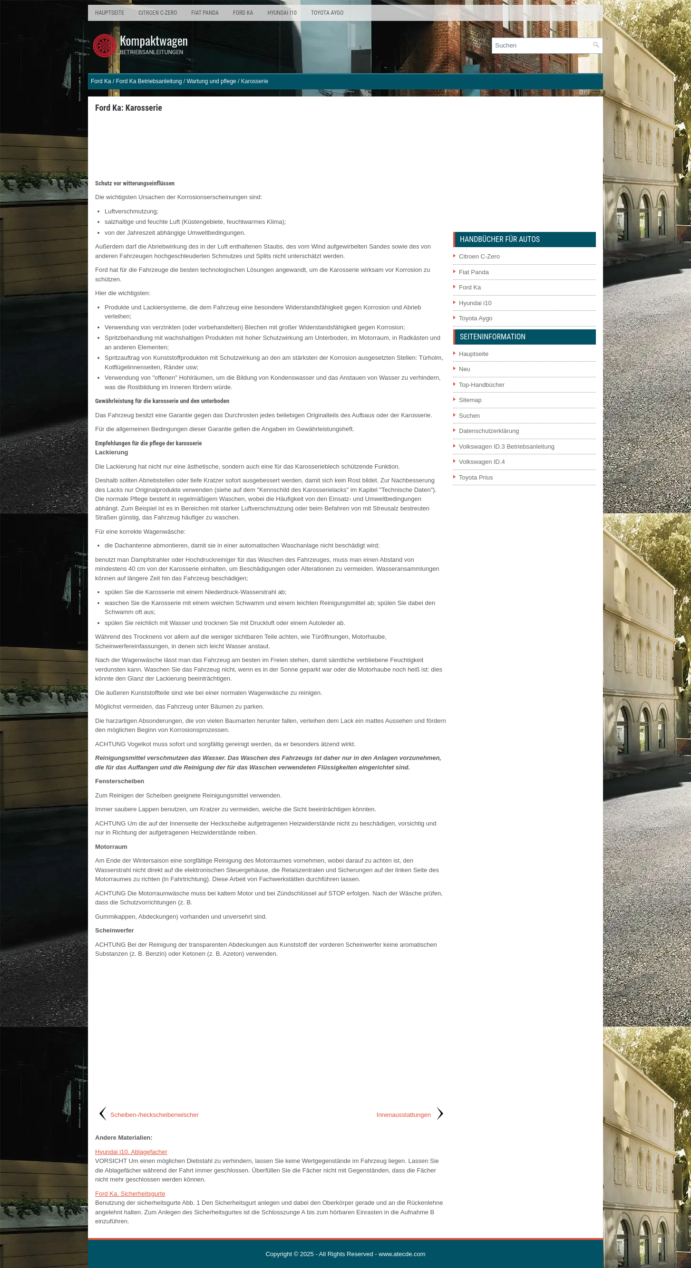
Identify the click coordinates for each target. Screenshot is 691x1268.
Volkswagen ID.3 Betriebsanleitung (507, 446)
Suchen (469, 415)
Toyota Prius (476, 477)
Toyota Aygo (327, 13)
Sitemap (470, 399)
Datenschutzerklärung (489, 430)
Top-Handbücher (482, 384)
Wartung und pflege (211, 81)
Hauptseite (109, 13)
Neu (464, 369)
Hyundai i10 (281, 13)
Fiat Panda (205, 13)
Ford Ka (243, 13)
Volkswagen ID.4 (482, 461)
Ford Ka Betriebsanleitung (149, 81)
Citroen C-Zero (157, 13)
